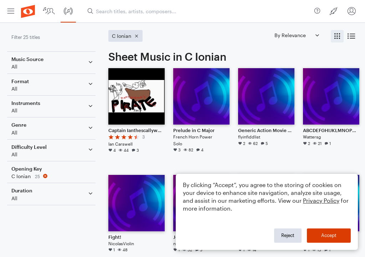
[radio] (337, 36)
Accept (328, 235)
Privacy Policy (321, 200)
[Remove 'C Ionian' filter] (52, 176)
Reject (287, 235)
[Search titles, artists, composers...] (198, 11)
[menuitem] (10, 11)
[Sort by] (296, 35)
